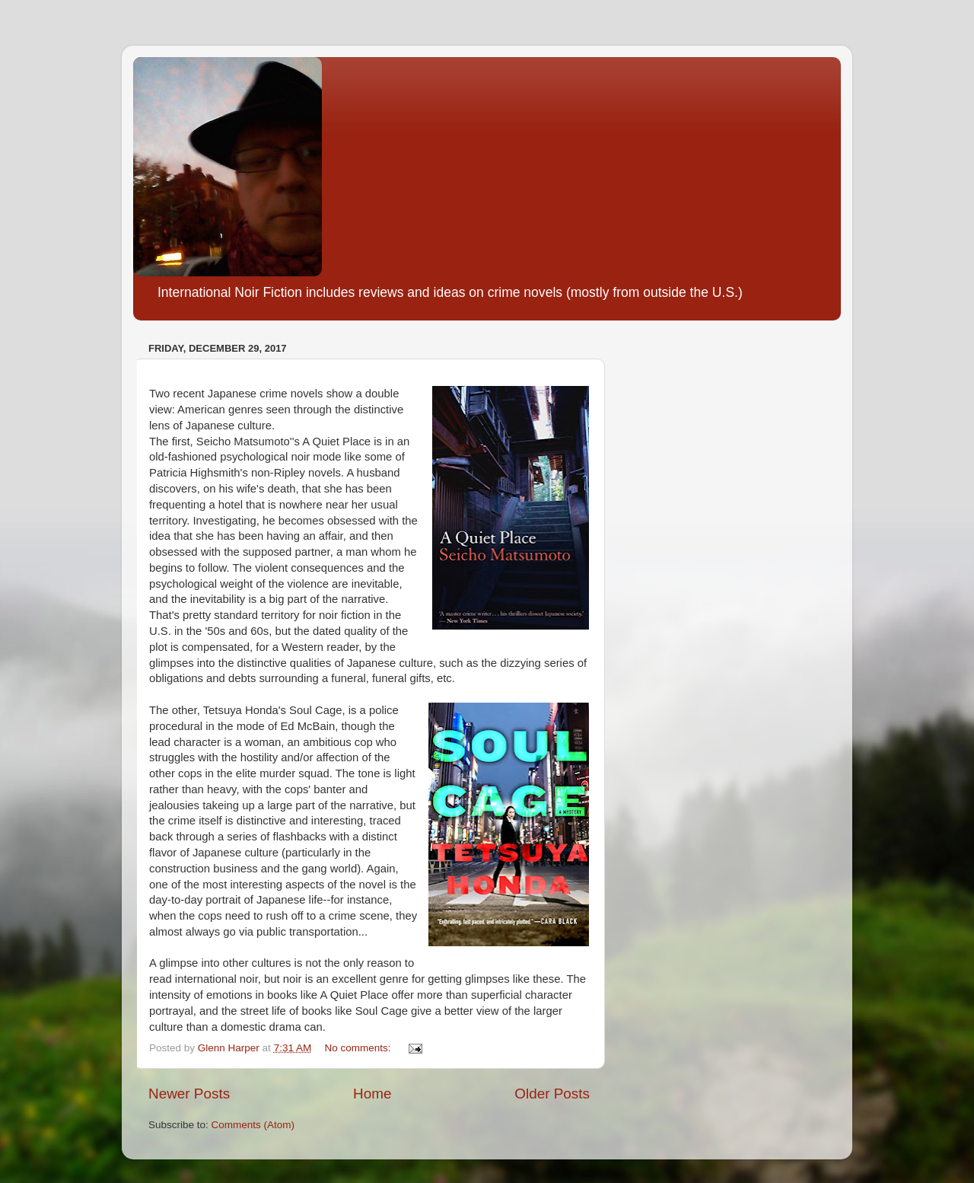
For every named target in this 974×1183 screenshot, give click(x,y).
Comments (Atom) (253, 1124)
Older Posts (552, 1094)
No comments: (358, 1048)
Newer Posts (189, 1094)
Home (372, 1094)
